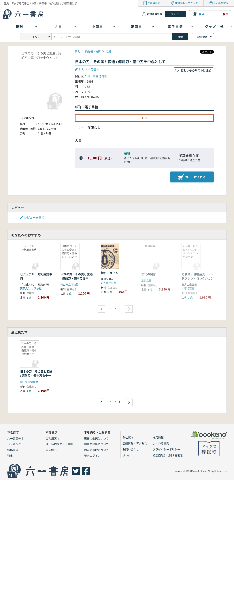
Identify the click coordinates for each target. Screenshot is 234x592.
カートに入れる (192, 177)
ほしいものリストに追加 (196, 70)
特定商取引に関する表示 (168, 455)
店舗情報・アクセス (186, 3)
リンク (126, 455)
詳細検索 (202, 37)
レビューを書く (89, 69)
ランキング (14, 444)
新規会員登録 (154, 14)
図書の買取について (96, 450)
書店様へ (51, 450)
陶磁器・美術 (93, 51)
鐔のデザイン (109, 273)
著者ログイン (92, 455)
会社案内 (127, 437)
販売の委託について (96, 438)
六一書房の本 (15, 438)
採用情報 (158, 437)
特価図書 (12, 450)
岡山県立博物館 (97, 76)
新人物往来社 (108, 283)
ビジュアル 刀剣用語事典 (36, 276)
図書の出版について (96, 444)
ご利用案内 (153, 3)
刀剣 (108, 51)
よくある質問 (220, 3)
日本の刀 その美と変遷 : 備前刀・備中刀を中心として (77, 278)
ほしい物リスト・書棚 (59, 444)
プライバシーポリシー (166, 449)
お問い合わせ (130, 449)
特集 (10, 455)
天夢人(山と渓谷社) (31, 288)
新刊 (77, 51)
